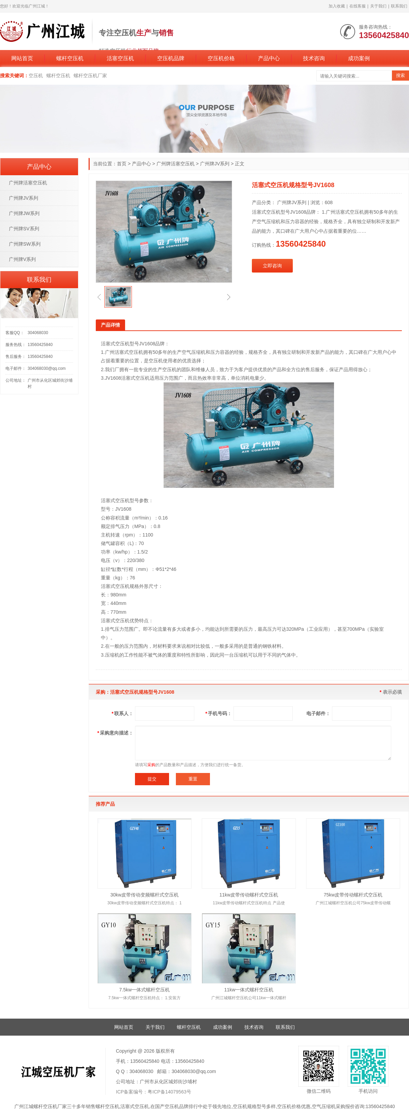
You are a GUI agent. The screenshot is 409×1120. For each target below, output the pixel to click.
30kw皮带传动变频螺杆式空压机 (144, 894)
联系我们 (399, 6)
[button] (99, 297)
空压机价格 (221, 58)
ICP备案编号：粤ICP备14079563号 (153, 1091)
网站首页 (22, 58)
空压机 (36, 75)
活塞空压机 (120, 58)
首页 (121, 163)
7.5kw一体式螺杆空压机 (144, 989)
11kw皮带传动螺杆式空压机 (248, 894)
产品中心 (269, 58)
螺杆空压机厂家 (90, 75)
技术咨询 (314, 58)
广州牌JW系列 (24, 213)
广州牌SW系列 (25, 244)
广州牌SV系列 (24, 228)
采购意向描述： (115, 733)
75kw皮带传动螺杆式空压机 (353, 894)
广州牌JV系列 (214, 163)
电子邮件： (318, 713)
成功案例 (359, 58)
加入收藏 (337, 6)
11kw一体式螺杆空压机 (249, 989)
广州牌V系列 (22, 259)
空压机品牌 (170, 58)
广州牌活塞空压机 (175, 163)
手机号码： (219, 713)
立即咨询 (272, 265)
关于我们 (378, 6)
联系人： (122, 713)
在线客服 (357, 6)
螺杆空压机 (70, 58)
